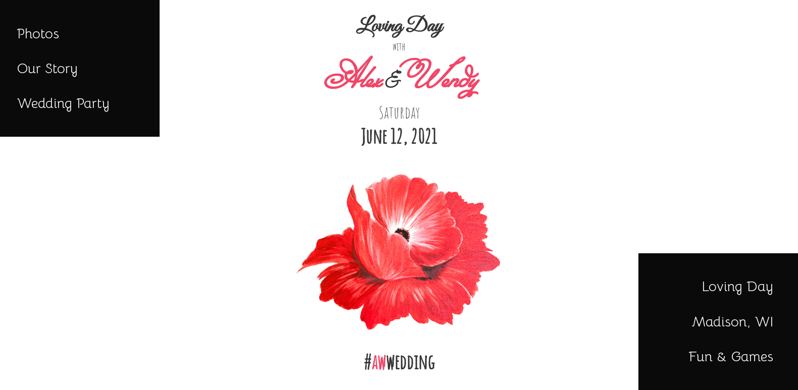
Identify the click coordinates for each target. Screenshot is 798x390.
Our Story (47, 68)
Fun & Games (730, 356)
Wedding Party (63, 103)
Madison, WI (732, 321)
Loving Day (737, 286)
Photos (38, 33)
